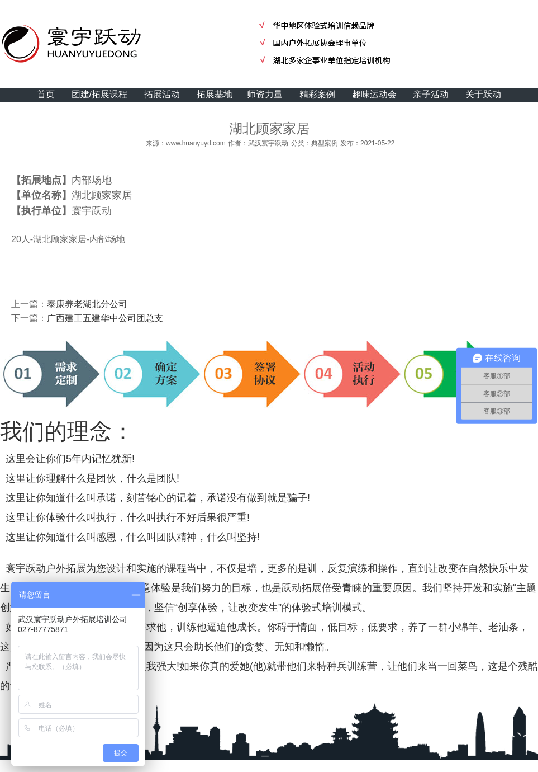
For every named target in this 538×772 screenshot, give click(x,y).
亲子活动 (431, 94)
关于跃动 (483, 94)
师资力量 (265, 94)
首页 (46, 94)
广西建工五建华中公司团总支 (105, 318)
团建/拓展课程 (99, 94)
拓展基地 (214, 94)
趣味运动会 (374, 94)
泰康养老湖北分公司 (87, 304)
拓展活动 (162, 94)
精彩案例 (317, 94)
